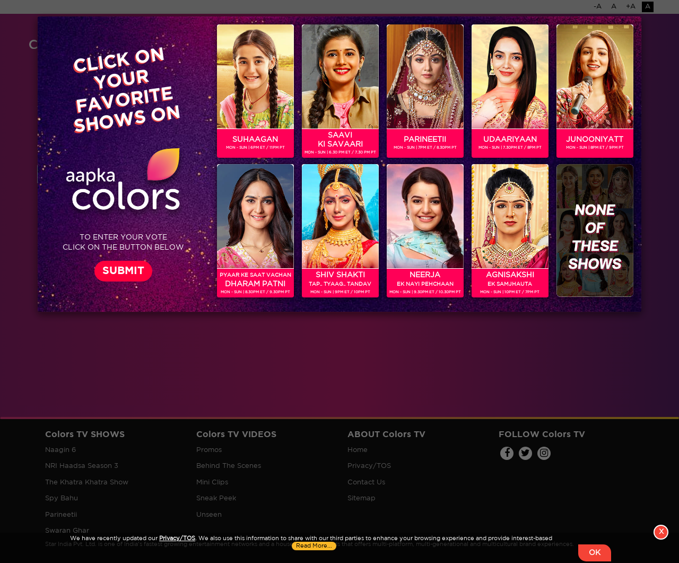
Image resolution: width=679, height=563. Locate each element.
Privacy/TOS (177, 538)
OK (594, 553)
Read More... (314, 546)
